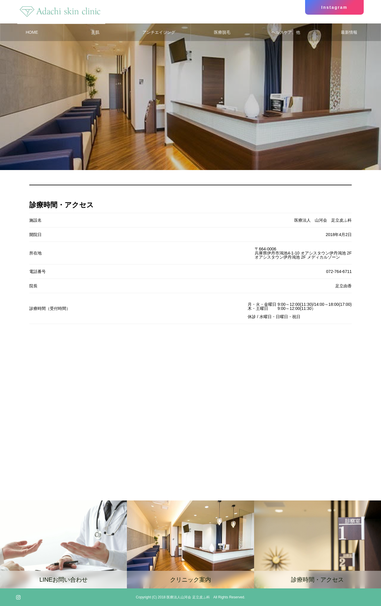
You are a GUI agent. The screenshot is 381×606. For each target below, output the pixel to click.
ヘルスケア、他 (285, 32)
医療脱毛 (222, 32)
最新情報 (349, 32)
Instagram (334, 7)
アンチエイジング (158, 32)
